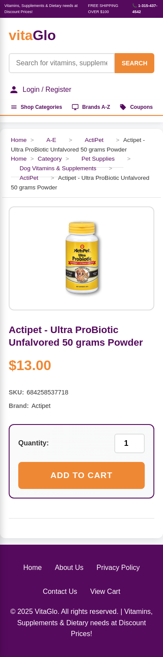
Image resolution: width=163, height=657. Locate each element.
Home (19, 140)
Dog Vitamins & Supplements (58, 168)
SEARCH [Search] (134, 63)
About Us (69, 567)
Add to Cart (81, 475)
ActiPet (94, 140)
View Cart (105, 591)
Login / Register (40, 89)
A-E (52, 140)
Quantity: (33, 443)
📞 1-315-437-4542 (144, 8)
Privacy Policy (118, 567)
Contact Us (60, 591)
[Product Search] (62, 63)
